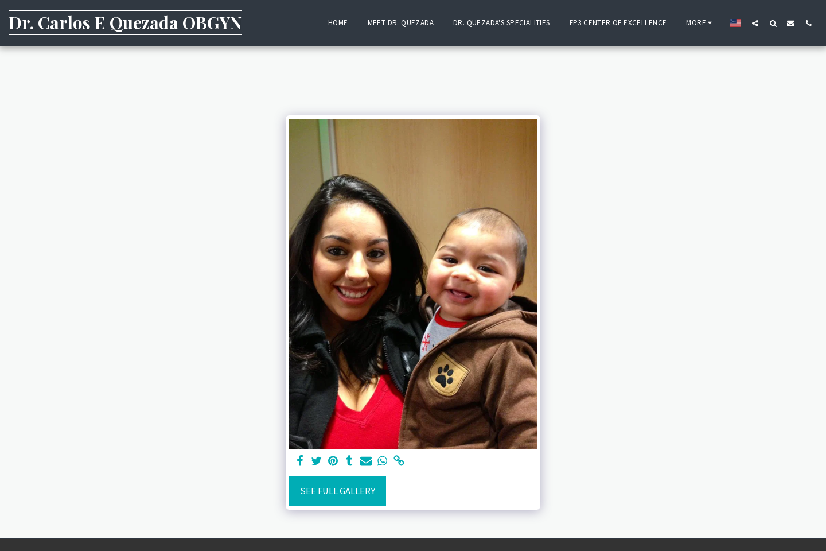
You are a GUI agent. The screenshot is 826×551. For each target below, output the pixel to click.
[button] (755, 23)
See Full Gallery (337, 491)
